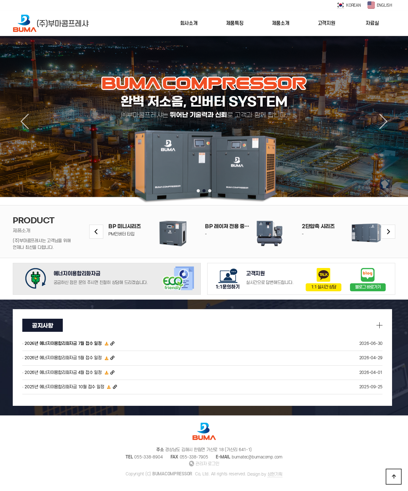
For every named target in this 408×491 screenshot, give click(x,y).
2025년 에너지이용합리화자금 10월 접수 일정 (64, 387)
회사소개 (189, 23)
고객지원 (326, 23)
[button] (198, 190)
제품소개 (280, 23)
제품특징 (235, 23)
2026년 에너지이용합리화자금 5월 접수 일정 (63, 358)
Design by (264, 474)
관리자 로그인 (204, 463)
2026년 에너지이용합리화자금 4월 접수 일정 (63, 372)
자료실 (372, 23)
